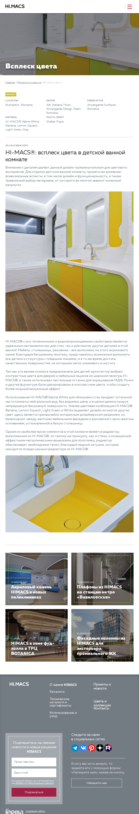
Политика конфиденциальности (25, 76)
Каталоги (57, 691)
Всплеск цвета (53, 82)
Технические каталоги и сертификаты (60, 702)
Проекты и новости (29, 82)
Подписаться (34, 792)
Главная (10, 82)
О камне (63, 685)
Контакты (101, 708)
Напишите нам (97, 783)
